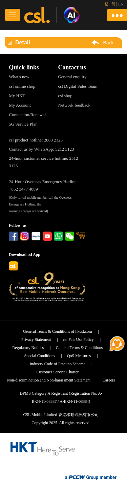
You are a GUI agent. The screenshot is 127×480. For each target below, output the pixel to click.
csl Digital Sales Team (77, 86)
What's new (19, 76)
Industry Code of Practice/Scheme (57, 364)
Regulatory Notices (28, 347)
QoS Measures (79, 355)
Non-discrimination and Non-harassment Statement (48, 380)
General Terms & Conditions (79, 347)
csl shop (65, 95)
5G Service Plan (23, 124)
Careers (109, 380)
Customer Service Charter (57, 372)
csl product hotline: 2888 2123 (36, 140)
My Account (20, 105)
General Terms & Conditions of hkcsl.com (57, 331)
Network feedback (74, 105)
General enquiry (72, 76)
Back (108, 42)
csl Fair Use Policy (78, 339)
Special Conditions (39, 355)
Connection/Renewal (27, 114)
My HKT (17, 95)
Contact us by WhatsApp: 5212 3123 (41, 149)
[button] (117, 15)
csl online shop (22, 86)
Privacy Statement (36, 339)
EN (121, 4)
